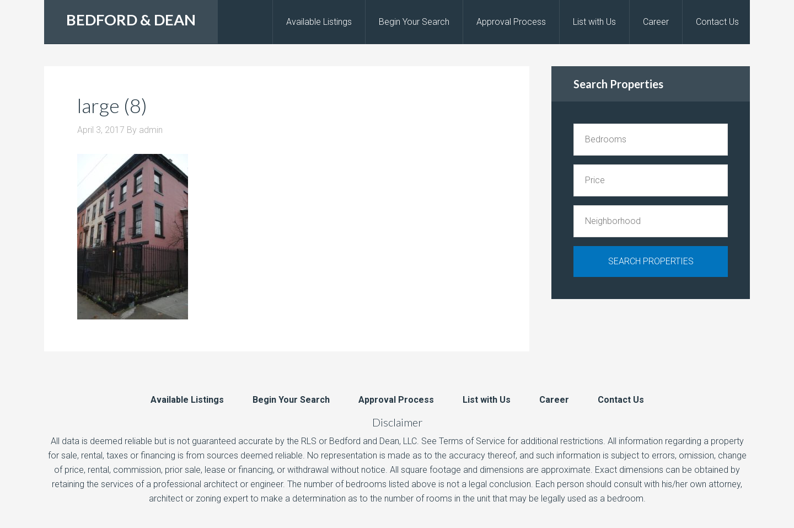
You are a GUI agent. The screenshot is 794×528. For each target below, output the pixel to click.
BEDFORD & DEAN (131, 19)
